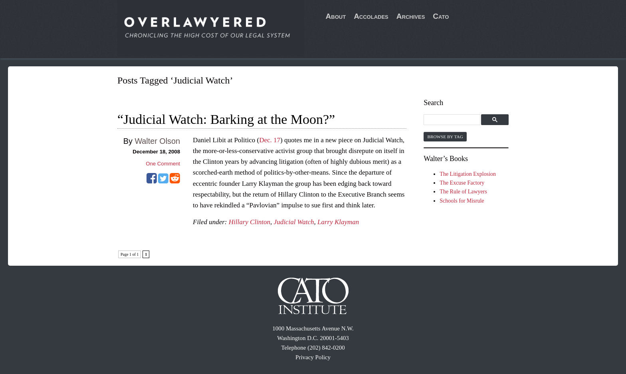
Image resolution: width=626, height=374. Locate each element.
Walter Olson (157, 141)
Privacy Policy (313, 357)
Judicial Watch (294, 222)
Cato (441, 16)
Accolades (371, 16)
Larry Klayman (338, 222)
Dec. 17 (269, 140)
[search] (452, 120)
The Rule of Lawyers (463, 192)
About (336, 16)
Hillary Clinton (249, 222)
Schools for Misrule (462, 201)
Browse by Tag (445, 136)
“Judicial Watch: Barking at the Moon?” (226, 119)
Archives (410, 16)
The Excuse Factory (462, 183)
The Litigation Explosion (468, 174)
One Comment (163, 164)
